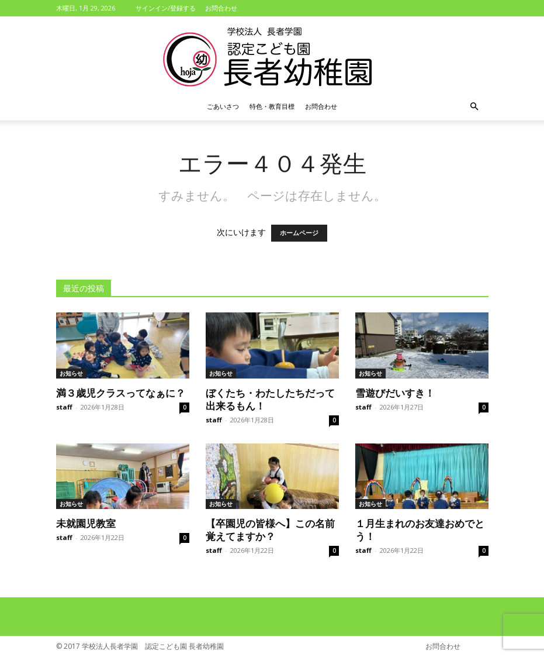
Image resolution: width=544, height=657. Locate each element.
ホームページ (299, 233)
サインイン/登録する (166, 8)
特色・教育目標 (272, 106)
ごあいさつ (223, 106)
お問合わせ (221, 8)
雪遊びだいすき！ (395, 392)
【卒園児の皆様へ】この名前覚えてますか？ (270, 529)
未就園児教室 (86, 523)
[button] (474, 106)
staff (64, 407)
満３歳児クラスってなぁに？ (120, 392)
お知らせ (71, 373)
